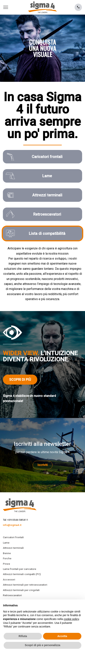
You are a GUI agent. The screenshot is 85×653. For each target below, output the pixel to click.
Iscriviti (43, 465)
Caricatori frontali (13, 537)
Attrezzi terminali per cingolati (21, 590)
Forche (7, 558)
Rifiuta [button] (23, 636)
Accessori (9, 579)
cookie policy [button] (71, 619)
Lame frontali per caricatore (19, 568)
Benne (7, 553)
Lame (6, 542)
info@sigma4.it (12, 524)
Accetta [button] (62, 636)
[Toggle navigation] (6, 7)
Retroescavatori (12, 595)
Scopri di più (20, 380)
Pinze (6, 563)
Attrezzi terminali (13, 547)
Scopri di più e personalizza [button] (42, 645)
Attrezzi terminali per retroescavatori (25, 584)
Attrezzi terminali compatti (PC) (22, 574)
